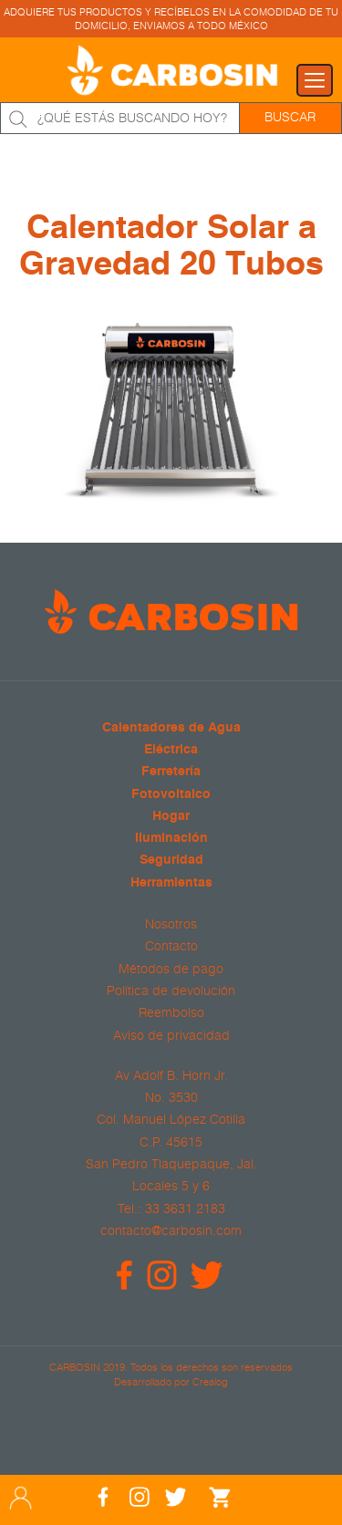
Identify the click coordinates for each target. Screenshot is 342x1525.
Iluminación (171, 839)
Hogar (171, 817)
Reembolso (171, 1012)
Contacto (171, 946)
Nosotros (171, 924)
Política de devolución (171, 990)
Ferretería (171, 772)
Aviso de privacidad (171, 1035)
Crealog (210, 1381)
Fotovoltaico (171, 795)
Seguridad (171, 860)
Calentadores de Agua (171, 728)
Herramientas (171, 883)
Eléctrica (171, 750)
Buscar (290, 116)
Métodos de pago (171, 968)
